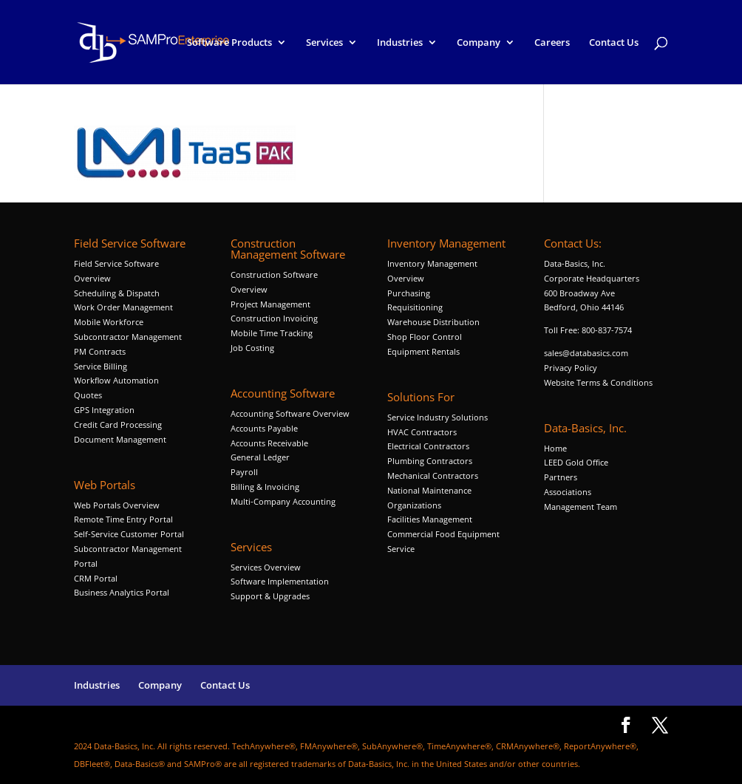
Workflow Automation (116, 380)
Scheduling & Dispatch (117, 293)
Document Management (121, 439)
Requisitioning (416, 307)
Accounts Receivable (269, 443)
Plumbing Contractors (429, 460)
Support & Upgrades (270, 595)
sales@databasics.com (586, 352)
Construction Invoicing (275, 318)
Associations (567, 491)
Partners (560, 477)
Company (478, 43)
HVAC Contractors (422, 431)
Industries (400, 43)
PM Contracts (100, 351)
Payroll (244, 471)
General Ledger (260, 457)
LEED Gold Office (576, 462)
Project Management (270, 304)
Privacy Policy (570, 367)
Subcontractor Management (128, 336)
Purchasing (408, 293)
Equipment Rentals (423, 351)
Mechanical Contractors (432, 475)
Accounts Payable (264, 428)
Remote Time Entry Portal (123, 519)
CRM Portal (96, 578)
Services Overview (266, 567)
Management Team (580, 506)
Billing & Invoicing (265, 486)
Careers (552, 43)
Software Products (229, 43)
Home (555, 448)
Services (324, 43)
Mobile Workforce (108, 321)
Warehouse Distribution (433, 321)
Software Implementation (280, 581)
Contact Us (614, 43)
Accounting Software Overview (290, 413)
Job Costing (252, 347)
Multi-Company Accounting (283, 501)
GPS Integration (104, 409)
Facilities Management (429, 519)
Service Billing (100, 366)
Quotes (88, 394)
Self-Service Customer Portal (129, 533)
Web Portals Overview (117, 505)
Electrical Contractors (428, 445)
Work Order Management (123, 307)
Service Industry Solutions (437, 417)
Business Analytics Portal (121, 592)
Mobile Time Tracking (272, 332)
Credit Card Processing (118, 424)
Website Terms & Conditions (598, 382)
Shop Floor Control (424, 336)
